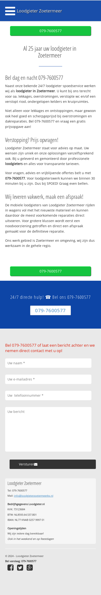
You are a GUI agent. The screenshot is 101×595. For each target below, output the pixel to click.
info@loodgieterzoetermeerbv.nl (33, 495)
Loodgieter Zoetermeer (39, 11)
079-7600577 (51, 30)
